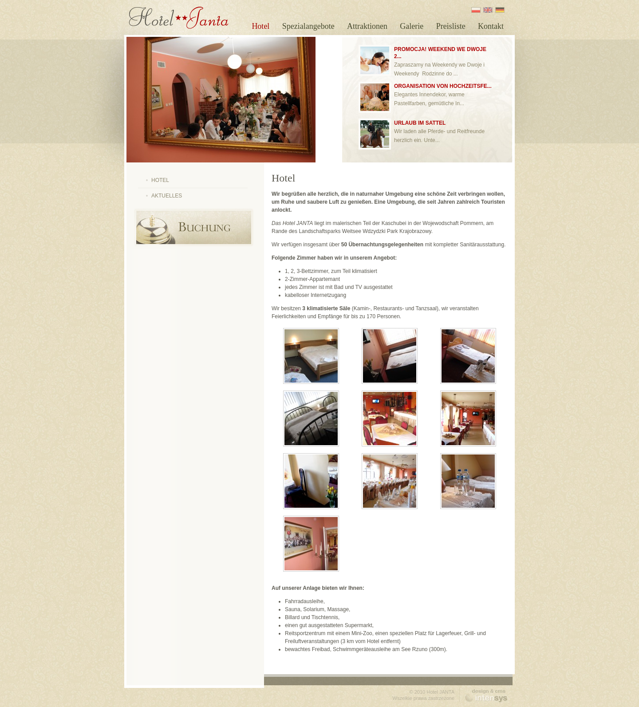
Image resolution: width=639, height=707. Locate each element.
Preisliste (450, 26)
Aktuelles (166, 196)
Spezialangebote (308, 26)
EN (488, 10)
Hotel (260, 26)
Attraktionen (367, 26)
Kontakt (491, 26)
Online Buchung (193, 227)
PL (476, 10)
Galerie (411, 26)
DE (500, 10)
